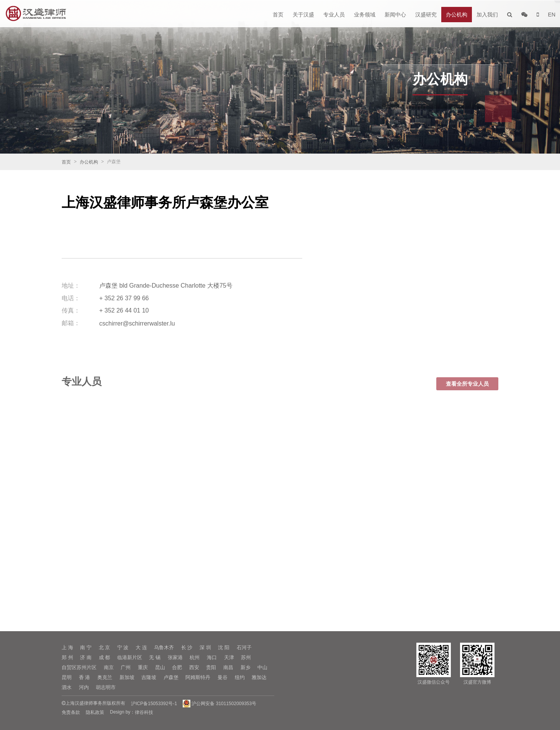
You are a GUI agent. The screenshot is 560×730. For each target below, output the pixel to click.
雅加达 (259, 677)
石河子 (244, 647)
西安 (194, 667)
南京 (109, 667)
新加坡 (127, 677)
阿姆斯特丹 (197, 677)
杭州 (195, 657)
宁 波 (123, 647)
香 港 (84, 677)
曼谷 (223, 677)
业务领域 (364, 14)
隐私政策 (95, 712)
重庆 (143, 667)
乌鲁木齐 (164, 647)
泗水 (67, 687)
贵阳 (211, 667)
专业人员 (334, 14)
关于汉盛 (303, 14)
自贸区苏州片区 (79, 667)
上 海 (67, 647)
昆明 (67, 677)
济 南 (86, 657)
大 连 (141, 647)
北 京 (104, 647)
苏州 (246, 657)
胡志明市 (106, 687)
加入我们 (487, 14)
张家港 (175, 657)
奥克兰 (104, 677)
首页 (278, 14)
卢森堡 (171, 677)
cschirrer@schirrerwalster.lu (137, 323)
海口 (212, 657)
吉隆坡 (148, 677)
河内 (84, 687)
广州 (126, 667)
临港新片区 (129, 657)
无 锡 (154, 657)
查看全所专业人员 (467, 391)
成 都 (104, 657)
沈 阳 (223, 647)
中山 (262, 667)
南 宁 (86, 647)
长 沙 (187, 647)
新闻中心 (395, 14)
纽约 (240, 677)
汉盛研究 (426, 14)
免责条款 (71, 712)
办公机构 (456, 14)
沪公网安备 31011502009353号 (219, 703)
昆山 (160, 667)
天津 (229, 657)
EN (551, 14)
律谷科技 (144, 712)
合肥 (177, 667)
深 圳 (205, 647)
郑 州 (67, 657)
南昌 (228, 667)
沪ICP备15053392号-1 (154, 703)
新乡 (246, 667)
